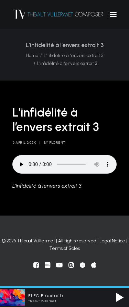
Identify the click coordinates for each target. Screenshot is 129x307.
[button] (113, 14)
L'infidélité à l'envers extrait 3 (73, 55)
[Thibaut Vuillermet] (58, 14)
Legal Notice (112, 240)
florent (57, 142)
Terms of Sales (64, 248)
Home (32, 55)
